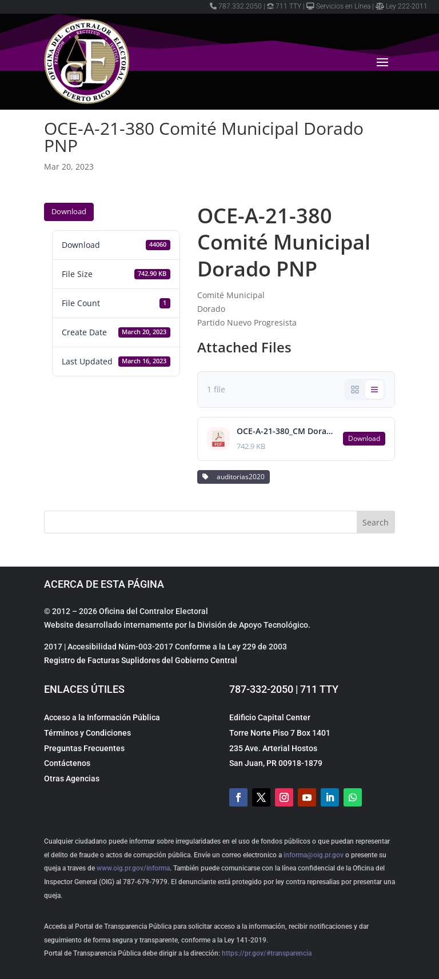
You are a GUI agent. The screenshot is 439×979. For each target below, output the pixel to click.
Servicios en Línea (338, 6)
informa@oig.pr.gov (314, 855)
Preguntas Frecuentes (84, 748)
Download (68, 211)
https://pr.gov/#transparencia (267, 953)
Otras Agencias (71, 778)
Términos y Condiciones (87, 732)
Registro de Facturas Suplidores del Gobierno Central (140, 660)
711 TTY (284, 6)
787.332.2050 (236, 6)
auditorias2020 (233, 477)
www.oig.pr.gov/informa (132, 868)
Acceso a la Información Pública (102, 717)
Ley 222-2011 (402, 6)
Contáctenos (67, 763)
